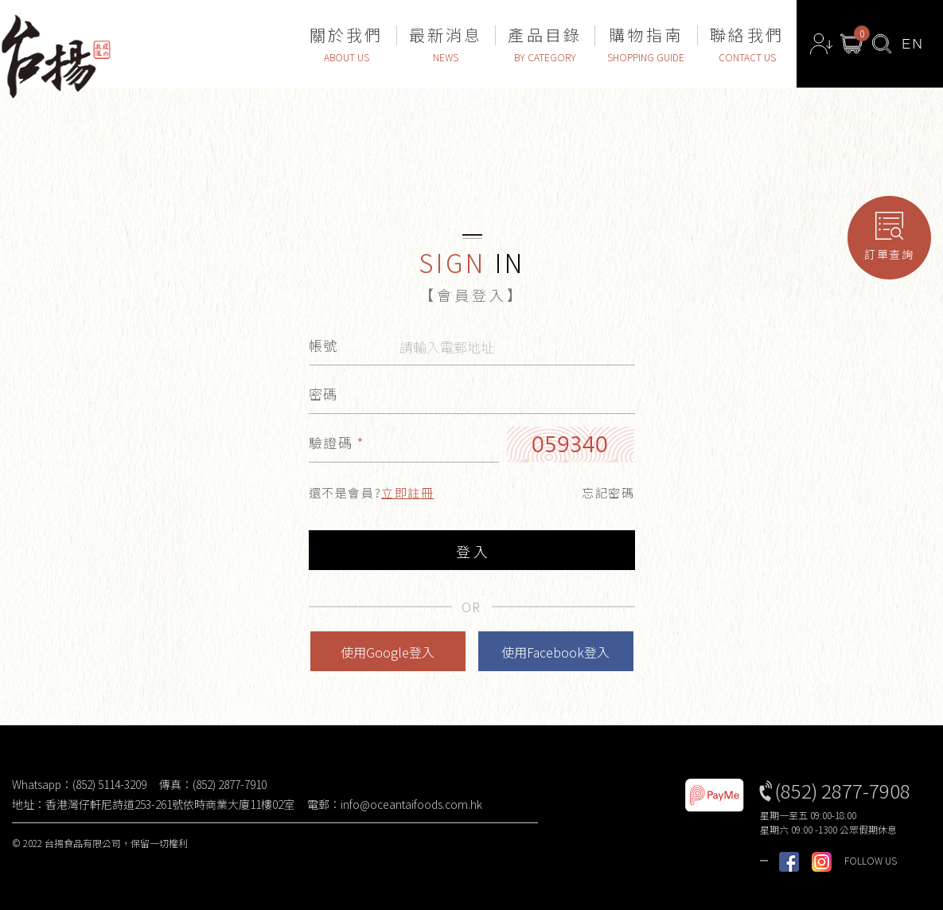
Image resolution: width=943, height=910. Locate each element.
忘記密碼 (608, 492)
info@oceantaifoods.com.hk (411, 804)
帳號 (323, 345)
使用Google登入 (387, 652)
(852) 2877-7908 (842, 790)
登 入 (472, 551)
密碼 (323, 394)
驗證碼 (336, 442)
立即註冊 (407, 492)
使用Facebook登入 (555, 652)
